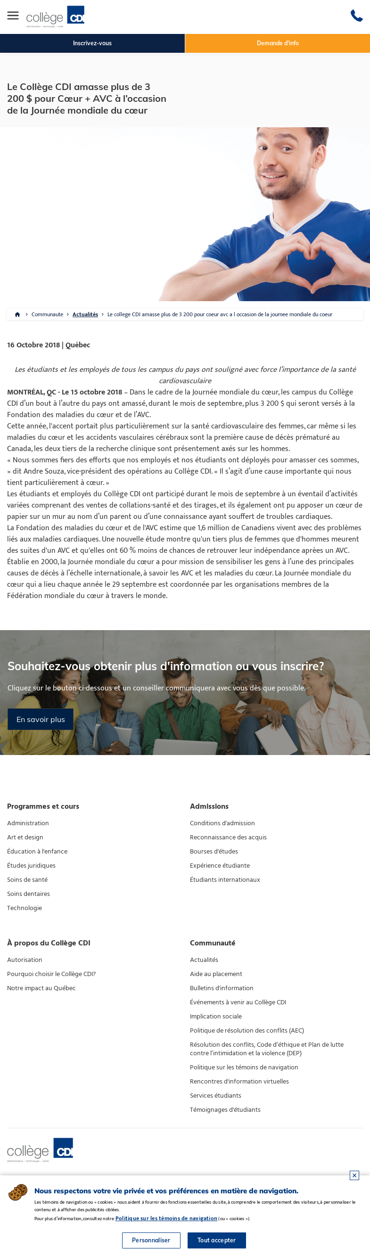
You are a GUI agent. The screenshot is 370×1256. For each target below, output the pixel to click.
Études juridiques (31, 866)
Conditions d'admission (222, 823)
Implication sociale (216, 1016)
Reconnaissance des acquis (228, 837)
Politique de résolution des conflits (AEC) (247, 1030)
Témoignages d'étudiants (225, 1110)
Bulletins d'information (222, 988)
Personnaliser (151, 1240)
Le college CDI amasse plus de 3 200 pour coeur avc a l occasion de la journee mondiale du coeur (219, 314)
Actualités (85, 314)
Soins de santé (27, 880)
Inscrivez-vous (92, 43)
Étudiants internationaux (225, 880)
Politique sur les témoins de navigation (244, 1067)
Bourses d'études (214, 851)
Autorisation (24, 960)
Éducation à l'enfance (37, 851)
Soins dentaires (28, 894)
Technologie (24, 908)
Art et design (25, 837)
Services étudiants (215, 1096)
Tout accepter (216, 1240)
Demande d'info (278, 43)
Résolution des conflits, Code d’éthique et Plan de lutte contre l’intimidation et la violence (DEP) (267, 1049)
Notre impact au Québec (41, 988)
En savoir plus (40, 719)
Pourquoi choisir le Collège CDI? (51, 974)
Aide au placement (216, 974)
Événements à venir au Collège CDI (238, 1002)
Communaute (47, 314)
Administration (28, 823)
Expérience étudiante (220, 866)
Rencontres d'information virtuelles (239, 1081)
